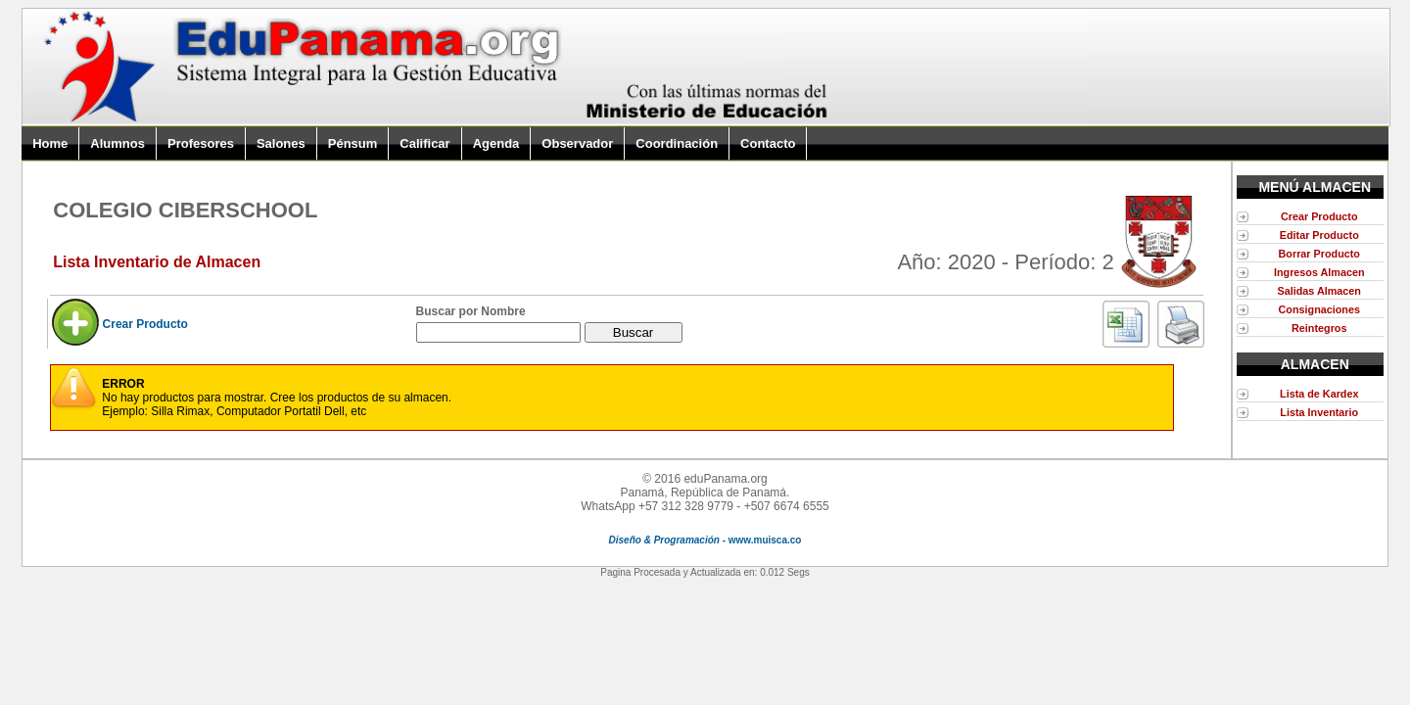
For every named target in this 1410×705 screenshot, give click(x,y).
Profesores (200, 143)
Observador (577, 143)
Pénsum (353, 143)
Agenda (496, 143)
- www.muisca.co (705, 540)
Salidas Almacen (1319, 291)
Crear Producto (145, 324)
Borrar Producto (1319, 253)
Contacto (767, 143)
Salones (281, 143)
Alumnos (117, 143)
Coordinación (676, 143)
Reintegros (1319, 328)
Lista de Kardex (1319, 394)
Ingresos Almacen (1319, 272)
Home (50, 143)
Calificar (424, 143)
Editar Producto (1319, 235)
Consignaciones (1319, 309)
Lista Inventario (1319, 412)
